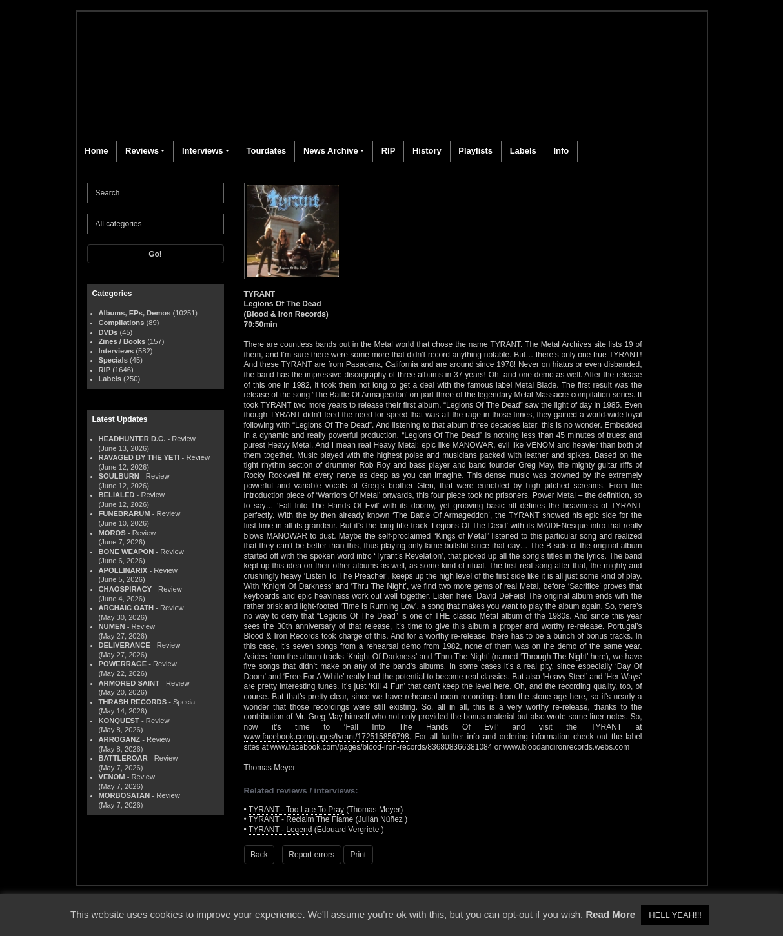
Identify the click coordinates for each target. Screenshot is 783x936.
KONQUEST (119, 720)
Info (561, 150)
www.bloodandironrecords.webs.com (566, 747)
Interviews (202, 150)
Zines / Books (122, 341)
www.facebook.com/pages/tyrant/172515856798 (326, 736)
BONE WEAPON (126, 551)
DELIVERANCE (124, 645)
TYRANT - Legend (280, 829)
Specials (113, 360)
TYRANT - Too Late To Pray (296, 809)
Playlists (475, 150)
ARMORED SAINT (129, 683)
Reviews (142, 150)
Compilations (122, 322)
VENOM (112, 777)
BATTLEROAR (123, 758)
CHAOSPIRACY (125, 589)
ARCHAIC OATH (126, 608)
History (427, 150)
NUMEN (112, 626)
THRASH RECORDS (133, 702)
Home (96, 150)
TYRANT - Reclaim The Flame (301, 819)
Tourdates (266, 150)
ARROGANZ (120, 739)
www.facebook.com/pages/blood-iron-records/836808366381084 (381, 747)
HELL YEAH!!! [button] (675, 915)
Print (359, 854)
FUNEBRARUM (124, 513)
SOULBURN (119, 476)
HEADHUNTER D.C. (132, 439)
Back (259, 854)
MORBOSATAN (124, 795)
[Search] (155, 193)
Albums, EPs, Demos (135, 313)
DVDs (108, 332)
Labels (523, 150)
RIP (388, 150)
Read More (610, 914)
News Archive (330, 150)
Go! (155, 254)
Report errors (311, 854)
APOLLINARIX (123, 570)
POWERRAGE (123, 664)
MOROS (112, 533)
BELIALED (117, 495)
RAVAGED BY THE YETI (139, 457)
